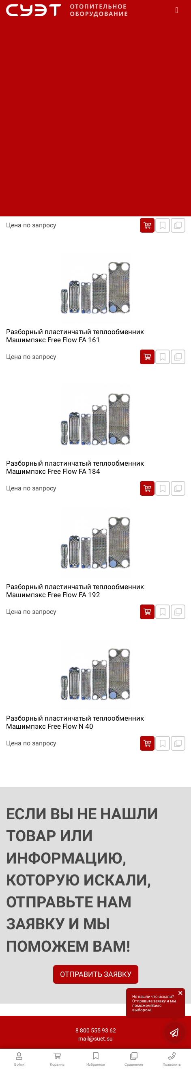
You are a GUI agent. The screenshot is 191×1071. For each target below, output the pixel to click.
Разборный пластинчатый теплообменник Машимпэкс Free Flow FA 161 (75, 336)
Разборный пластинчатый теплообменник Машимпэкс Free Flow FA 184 (75, 467)
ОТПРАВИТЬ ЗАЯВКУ (95, 974)
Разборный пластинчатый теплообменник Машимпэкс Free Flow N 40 (75, 722)
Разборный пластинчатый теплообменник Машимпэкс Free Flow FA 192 (75, 591)
